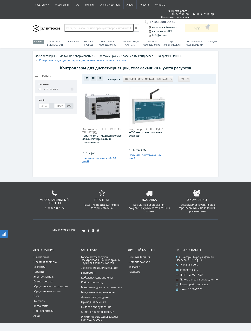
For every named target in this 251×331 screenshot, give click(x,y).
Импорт (89, 4)
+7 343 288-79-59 (187, 265)
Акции (129, 4)
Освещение (73, 41)
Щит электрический (172, 43)
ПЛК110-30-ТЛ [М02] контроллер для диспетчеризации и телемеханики (101, 139)
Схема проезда (43, 281)
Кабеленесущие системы (130, 43)
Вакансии (39, 267)
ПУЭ (77, 4)
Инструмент (88, 272)
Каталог (38, 41)
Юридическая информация (50, 286)
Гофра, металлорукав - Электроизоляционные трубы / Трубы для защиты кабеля (100, 260)
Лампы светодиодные (95, 297)
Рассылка (134, 271)
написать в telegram (164, 27)
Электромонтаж (43, 276)
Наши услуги (42, 4)
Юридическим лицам (47, 291)
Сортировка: (114, 79)
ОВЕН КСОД (154, 129)
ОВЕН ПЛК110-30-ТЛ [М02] (101, 130)
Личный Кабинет (139, 257)
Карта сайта (40, 306)
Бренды (212, 41)
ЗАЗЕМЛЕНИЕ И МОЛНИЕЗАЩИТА (194, 43)
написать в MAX (162, 31)
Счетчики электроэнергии (97, 312)
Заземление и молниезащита (99, 268)
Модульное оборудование (107, 43)
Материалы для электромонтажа (101, 287)
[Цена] (44, 106)
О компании (62, 4)
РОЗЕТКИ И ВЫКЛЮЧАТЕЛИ (55, 43)
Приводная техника (93, 302)
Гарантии (39, 271)
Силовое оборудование (151, 43)
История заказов (139, 262)
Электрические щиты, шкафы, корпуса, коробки (100, 318)
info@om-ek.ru (161, 35)
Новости (144, 4)
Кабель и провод (88, 43)
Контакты (160, 4)
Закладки (134, 267)
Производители (43, 311)
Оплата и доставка (110, 4)
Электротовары (45, 56)
